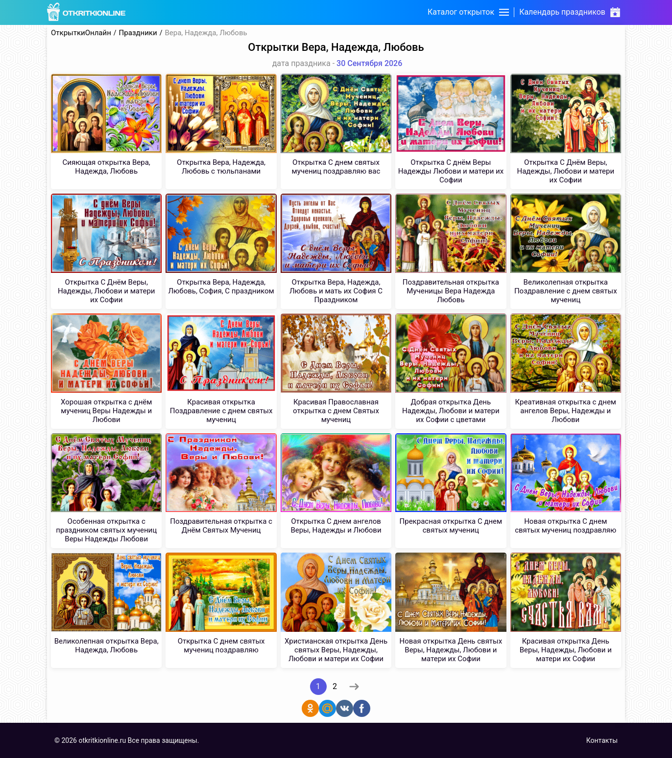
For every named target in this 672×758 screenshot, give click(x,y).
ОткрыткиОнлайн (81, 33)
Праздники (138, 33)
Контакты (602, 740)
